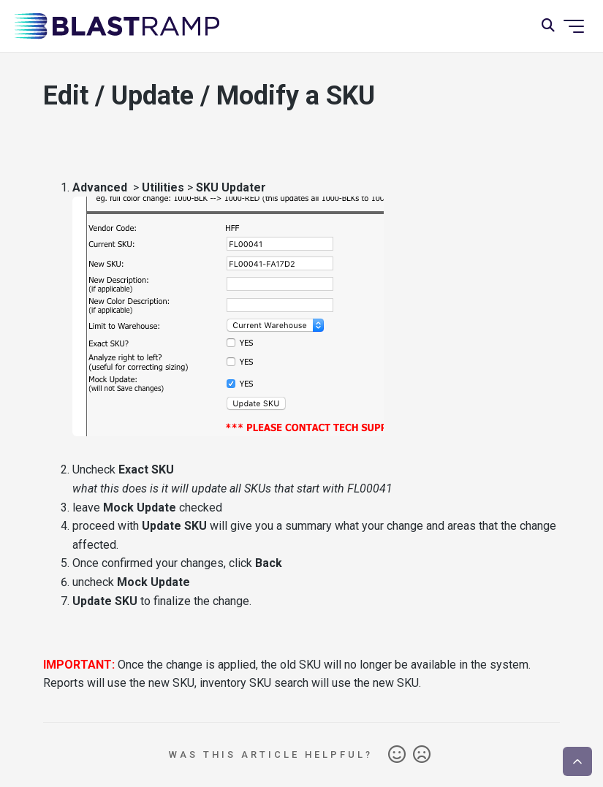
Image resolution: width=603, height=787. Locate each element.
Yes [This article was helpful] (397, 755)
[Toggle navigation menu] (573, 26)
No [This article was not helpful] (422, 755)
